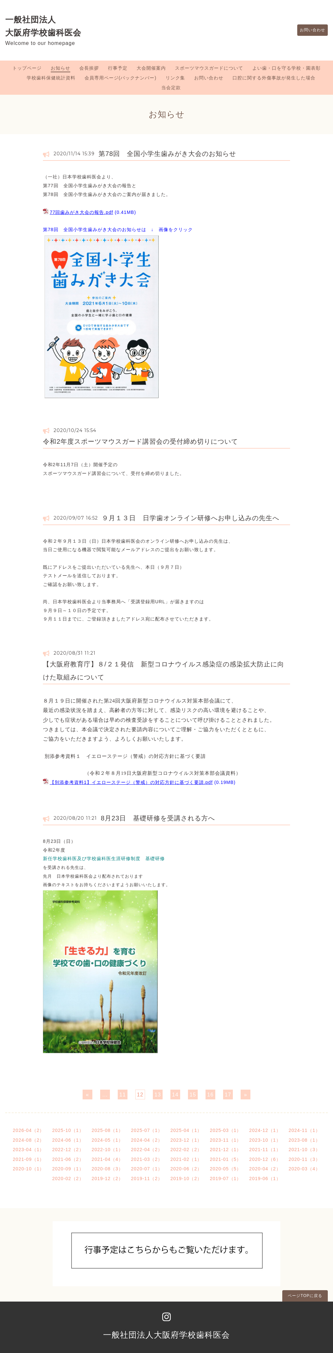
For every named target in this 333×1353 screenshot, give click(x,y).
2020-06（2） (186, 1168)
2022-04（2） (147, 1149)
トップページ (27, 68)
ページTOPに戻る (305, 1295)
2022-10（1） (107, 1149)
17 (228, 1094)
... (105, 1094)
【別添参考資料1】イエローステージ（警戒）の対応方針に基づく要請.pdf (131, 782)
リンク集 (175, 77)
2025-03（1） (225, 1130)
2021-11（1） (265, 1149)
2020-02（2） (68, 1178)
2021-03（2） (147, 1159)
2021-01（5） (225, 1159)
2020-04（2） (265, 1168)
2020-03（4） (304, 1168)
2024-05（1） (107, 1140)
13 (157, 1094)
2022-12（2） (68, 1149)
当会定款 (171, 87)
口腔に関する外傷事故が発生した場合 (274, 77)
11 (122, 1094)
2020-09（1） (68, 1168)
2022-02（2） (186, 1149)
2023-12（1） (186, 1140)
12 (140, 1094)
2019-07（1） (225, 1178)
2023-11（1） (225, 1140)
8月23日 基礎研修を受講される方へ (158, 818)
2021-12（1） (225, 1149)
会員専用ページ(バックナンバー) (120, 77)
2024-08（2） (28, 1140)
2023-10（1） (265, 1140)
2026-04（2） (28, 1130)
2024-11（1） (304, 1130)
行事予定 (117, 68)
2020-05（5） (225, 1168)
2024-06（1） (68, 1140)
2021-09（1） (28, 1159)
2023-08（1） (304, 1140)
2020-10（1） (28, 1168)
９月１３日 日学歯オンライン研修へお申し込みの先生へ (190, 518)
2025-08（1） (107, 1130)
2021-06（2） (68, 1159)
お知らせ (60, 68)
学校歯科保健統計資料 (51, 77)
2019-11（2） (147, 1178)
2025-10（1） (68, 1130)
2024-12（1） (265, 1130)
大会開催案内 (151, 68)
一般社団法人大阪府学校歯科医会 (166, 1334)
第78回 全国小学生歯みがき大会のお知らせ (167, 153)
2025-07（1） (147, 1130)
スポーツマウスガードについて (209, 68)
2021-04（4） (107, 1159)
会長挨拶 (89, 68)
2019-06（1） (265, 1178)
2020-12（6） (265, 1159)
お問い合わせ (309, 30)
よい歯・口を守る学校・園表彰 (286, 68)
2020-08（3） (107, 1168)
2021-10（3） (304, 1149)
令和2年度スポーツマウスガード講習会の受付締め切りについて (140, 441)
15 (193, 1094)
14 (175, 1094)
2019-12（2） (107, 1178)
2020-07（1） (147, 1168)
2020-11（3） (304, 1159)
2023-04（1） (28, 1149)
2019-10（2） (186, 1178)
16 (210, 1094)
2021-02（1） (186, 1159)
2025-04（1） (186, 1130)
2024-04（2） (147, 1140)
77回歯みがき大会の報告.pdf (81, 212)
